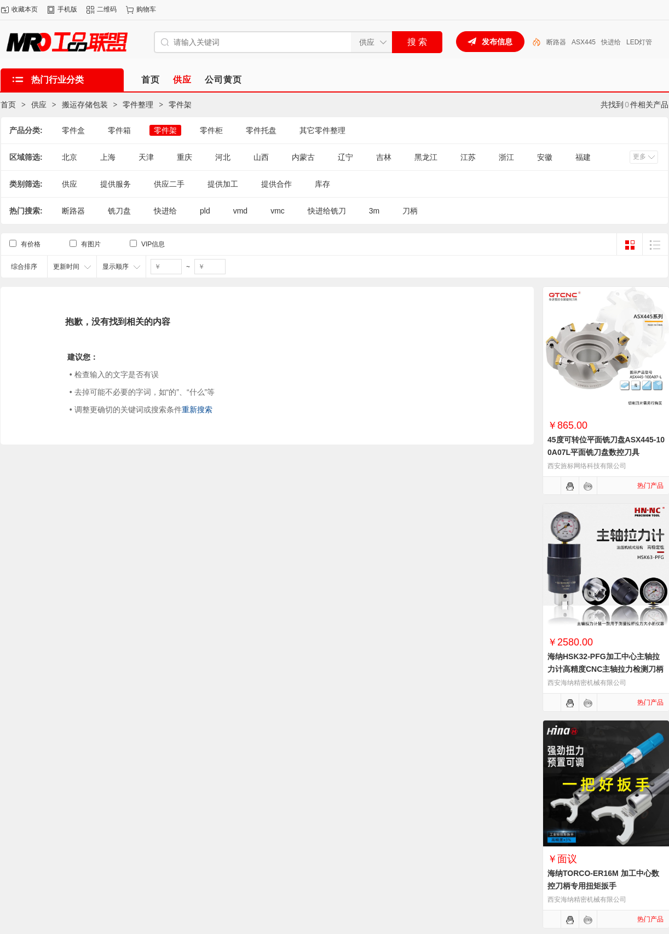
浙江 (506, 157)
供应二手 (169, 184)
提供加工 (222, 184)
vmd (240, 210)
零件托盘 (261, 130)
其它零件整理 (322, 130)
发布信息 (497, 41)
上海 (108, 157)
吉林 (383, 157)
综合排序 (24, 266)
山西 (261, 157)
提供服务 (115, 184)
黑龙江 (425, 157)
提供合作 (276, 184)
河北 (222, 157)
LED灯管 (639, 42)
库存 (322, 184)
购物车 (146, 9)
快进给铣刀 (327, 210)
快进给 (611, 42)
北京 (69, 157)
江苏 (468, 157)
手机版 (67, 9)
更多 (639, 156)
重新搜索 (197, 409)
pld (205, 210)
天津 (146, 157)
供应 (39, 104)
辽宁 (345, 157)
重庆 (184, 157)
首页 (8, 104)
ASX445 (584, 42)
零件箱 (119, 130)
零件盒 (73, 130)
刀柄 (410, 210)
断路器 (556, 42)
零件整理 (138, 104)
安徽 (544, 157)
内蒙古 (303, 157)
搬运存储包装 (85, 104)
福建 (583, 157)
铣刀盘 (119, 210)
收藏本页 (24, 9)
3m (374, 210)
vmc (277, 210)
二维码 (107, 9)
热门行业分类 (57, 79)
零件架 (180, 104)
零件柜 (211, 130)
